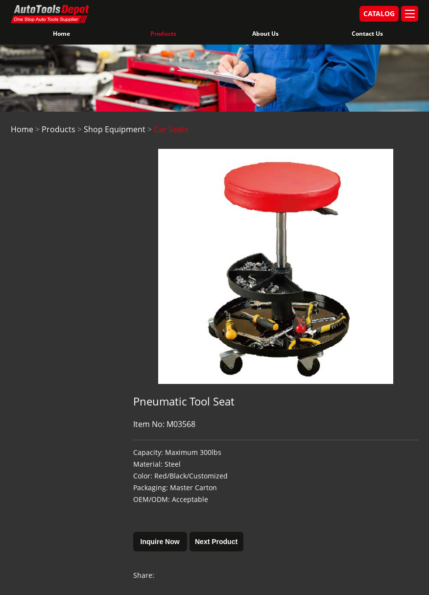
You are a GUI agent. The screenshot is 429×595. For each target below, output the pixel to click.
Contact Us (367, 33)
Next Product (216, 542)
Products (163, 33)
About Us (265, 33)
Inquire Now (160, 542)
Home (61, 33)
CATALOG (379, 13)
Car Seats (171, 129)
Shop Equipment (114, 129)
